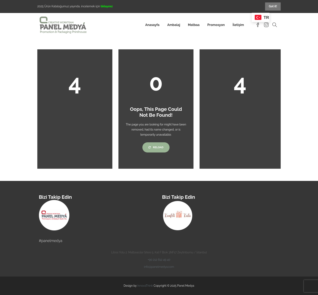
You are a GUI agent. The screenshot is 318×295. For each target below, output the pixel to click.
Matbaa (194, 25)
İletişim (238, 25)
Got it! (273, 6)
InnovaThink (145, 285)
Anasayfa (152, 25)
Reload (155, 147)
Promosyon (216, 25)
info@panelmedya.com (159, 266)
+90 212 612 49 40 (159, 259)
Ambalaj (173, 25)
